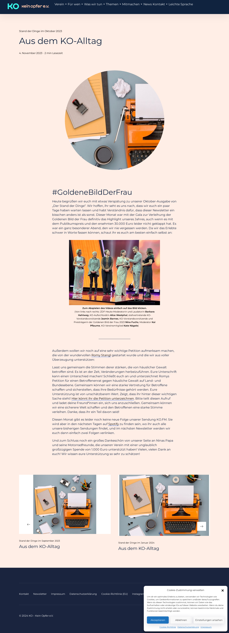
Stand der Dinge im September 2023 (39, 540)
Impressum (206, 627)
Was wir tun (91, 6)
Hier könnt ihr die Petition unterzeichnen (103, 398)
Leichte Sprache (169, 6)
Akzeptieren (158, 620)
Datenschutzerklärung (188, 627)
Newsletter (41, 593)
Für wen (75, 6)
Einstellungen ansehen (208, 620)
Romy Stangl (101, 355)
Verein (61, 6)
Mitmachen (126, 6)
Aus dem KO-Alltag (39, 546)
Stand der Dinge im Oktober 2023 (40, 31)
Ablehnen (181, 620)
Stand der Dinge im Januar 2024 (136, 542)
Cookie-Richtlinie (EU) (119, 593)
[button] (222, 590)
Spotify (113, 424)
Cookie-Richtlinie (168, 627)
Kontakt (152, 6)
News (140, 6)
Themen (109, 6)
